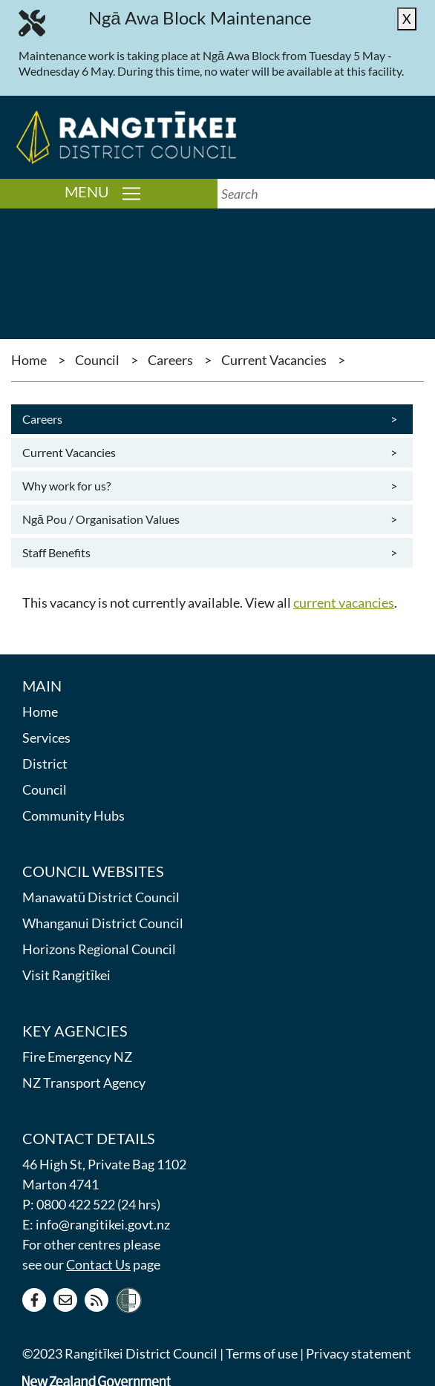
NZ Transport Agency (83, 1082)
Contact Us (98, 1264)
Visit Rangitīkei (66, 975)
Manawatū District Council (101, 897)
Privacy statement (358, 1353)
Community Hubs (73, 815)
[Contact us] (65, 1300)
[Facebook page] (34, 1300)
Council (97, 360)
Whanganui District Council (102, 923)
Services (46, 737)
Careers (170, 360)
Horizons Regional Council (99, 949)
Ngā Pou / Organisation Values (207, 519)
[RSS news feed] (96, 1300)
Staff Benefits (207, 553)
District (45, 763)
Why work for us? (207, 486)
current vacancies (343, 602)
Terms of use (262, 1353)
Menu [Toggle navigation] (141, 192)
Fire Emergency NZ (77, 1056)
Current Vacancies (274, 360)
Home (29, 360)
